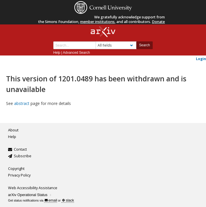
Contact (20, 149)
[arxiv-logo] (103, 32)
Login (201, 58)
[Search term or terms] (74, 45)
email (51, 200)
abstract (21, 103)
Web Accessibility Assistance (32, 187)
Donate (158, 21)
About (13, 130)
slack (68, 200)
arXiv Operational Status (30, 195)
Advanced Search (76, 53)
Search (144, 45)
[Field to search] (116, 45)
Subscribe (22, 156)
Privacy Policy (19, 175)
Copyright (16, 168)
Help (56, 53)
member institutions (97, 21)
